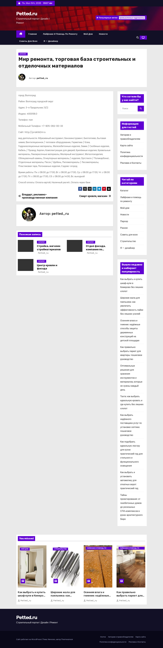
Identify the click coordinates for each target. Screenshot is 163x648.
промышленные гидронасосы (132, 18)
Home (103, 637)
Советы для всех (28, 41)
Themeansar (67, 639)
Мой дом (88, 34)
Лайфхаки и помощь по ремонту (60, 34)
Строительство (128, 241)
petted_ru (42, 78)
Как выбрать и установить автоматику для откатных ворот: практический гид (129, 480)
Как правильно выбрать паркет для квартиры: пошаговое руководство (130, 597)
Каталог (23, 54)
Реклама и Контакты (130, 163)
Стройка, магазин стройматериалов (49, 248)
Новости (103, 34)
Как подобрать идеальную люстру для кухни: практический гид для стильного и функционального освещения (131, 453)
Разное (124, 228)
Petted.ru (26, 14)
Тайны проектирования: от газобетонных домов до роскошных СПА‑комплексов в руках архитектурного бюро (131, 507)
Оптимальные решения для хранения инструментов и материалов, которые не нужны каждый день (131, 377)
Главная (32, 34)
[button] (137, 37)
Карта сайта (126, 145)
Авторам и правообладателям (120, 637)
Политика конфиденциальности (113, 642)
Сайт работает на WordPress (29, 639)
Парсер (124, 221)
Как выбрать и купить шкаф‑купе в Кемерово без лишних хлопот (32, 596)
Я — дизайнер (51, 41)
